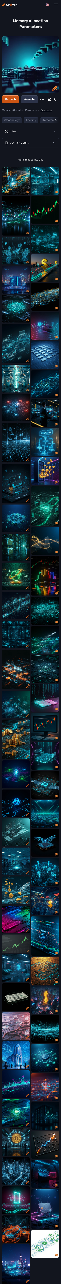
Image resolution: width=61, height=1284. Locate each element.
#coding (31, 120)
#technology (12, 120)
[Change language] (47, 5)
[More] (42, 99)
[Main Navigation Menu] (56, 4)
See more (46, 110)
